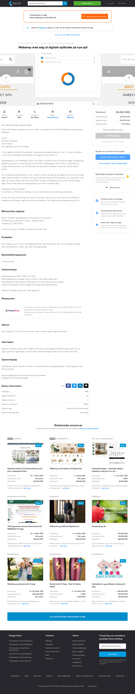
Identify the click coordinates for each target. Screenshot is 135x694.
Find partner (76, 659)
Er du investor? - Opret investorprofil (113, 163)
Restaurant (49, 659)
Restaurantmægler (78, 655)
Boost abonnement (78, 641)
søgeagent (43, 28)
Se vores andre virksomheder (67, 35)
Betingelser (15, 676)
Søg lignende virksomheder (95, 16)
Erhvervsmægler (78, 651)
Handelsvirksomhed (52, 648)
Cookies (49, 676)
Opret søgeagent (64, 676)
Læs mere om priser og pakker (89, 428)
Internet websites (40, 43)
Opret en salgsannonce (85, 676)
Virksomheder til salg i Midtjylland (20, 644)
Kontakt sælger (113, 135)
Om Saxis (37, 676)
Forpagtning (76, 662)
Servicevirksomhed (52, 651)
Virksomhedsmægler (79, 648)
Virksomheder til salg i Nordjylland (21, 641)
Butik (47, 655)
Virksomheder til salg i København (20, 657)
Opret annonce (87, 3)
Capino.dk (120, 676)
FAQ (26, 676)
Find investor (76, 666)
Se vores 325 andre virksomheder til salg (67, 616)
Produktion (49, 644)
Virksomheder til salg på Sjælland (20, 654)
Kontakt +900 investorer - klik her (113, 157)
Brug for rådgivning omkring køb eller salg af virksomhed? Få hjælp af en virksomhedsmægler (24, 376)
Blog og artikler (105, 676)
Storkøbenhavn (53, 117)
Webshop (51, 43)
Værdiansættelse (78, 644)
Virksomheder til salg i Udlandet (20, 661)
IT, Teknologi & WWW (25, 43)
